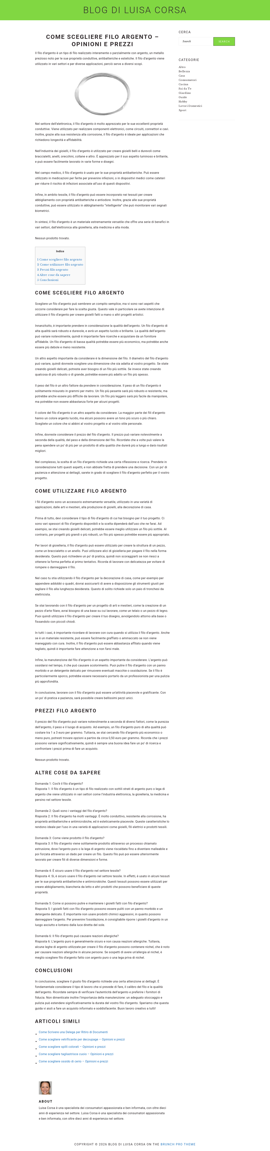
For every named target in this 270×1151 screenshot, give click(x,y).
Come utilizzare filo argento (60, 264)
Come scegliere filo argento (59, 259)
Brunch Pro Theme (178, 1144)
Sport (182, 110)
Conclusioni (47, 280)
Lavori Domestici (190, 106)
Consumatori (188, 80)
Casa (182, 75)
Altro (182, 67)
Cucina (183, 84)
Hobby (183, 101)
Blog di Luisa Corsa (135, 10)
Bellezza (184, 71)
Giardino (185, 93)
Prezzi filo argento (52, 269)
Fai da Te (185, 88)
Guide (183, 97)
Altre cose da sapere (53, 275)
